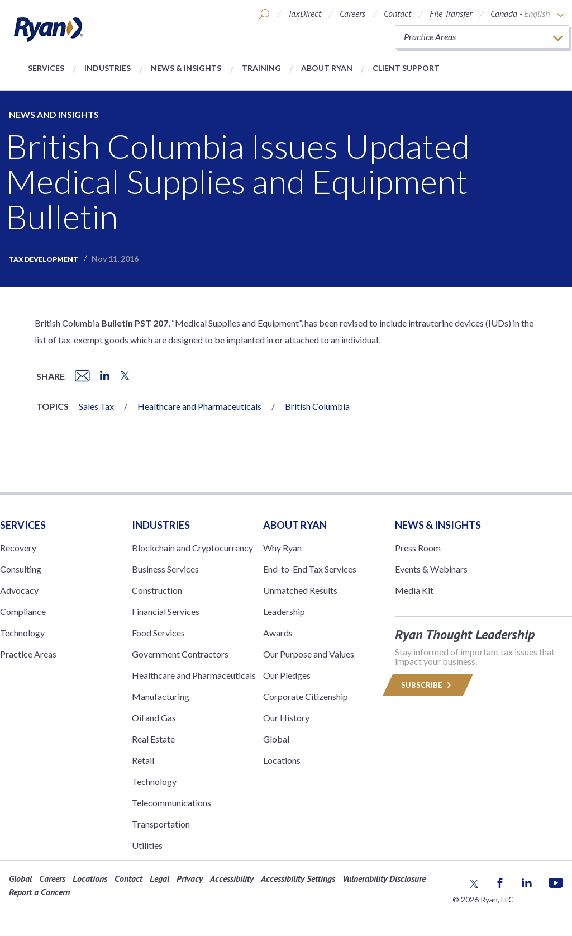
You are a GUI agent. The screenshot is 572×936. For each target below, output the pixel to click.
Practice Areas (28, 654)
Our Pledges (287, 675)
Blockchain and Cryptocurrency (192, 547)
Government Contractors (180, 654)
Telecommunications (171, 802)
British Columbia (317, 406)
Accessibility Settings (298, 878)
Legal (159, 878)
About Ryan (326, 68)
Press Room (418, 547)
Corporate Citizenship (305, 696)
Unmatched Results (300, 590)
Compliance (23, 611)
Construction (157, 590)
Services (46, 68)
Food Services (158, 632)
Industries (107, 68)
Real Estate (153, 739)
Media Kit (414, 590)
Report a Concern (39, 891)
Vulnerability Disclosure (384, 878)
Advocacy (19, 590)
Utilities (147, 845)
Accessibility (232, 878)
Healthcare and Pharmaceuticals (199, 406)
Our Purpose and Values (308, 654)
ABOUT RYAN (295, 525)
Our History (286, 717)
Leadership (284, 611)
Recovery (18, 547)
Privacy (190, 878)
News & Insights (186, 68)
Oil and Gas (154, 717)
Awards (278, 632)
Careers (352, 13)
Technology (22, 632)
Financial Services (165, 611)
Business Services (165, 569)
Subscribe (428, 684)
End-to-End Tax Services (309, 569)
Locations (282, 760)
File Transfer (451, 13)
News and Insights (54, 114)
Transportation (161, 824)
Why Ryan (282, 547)
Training (261, 68)
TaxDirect (304, 13)
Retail (143, 760)
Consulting (20, 569)
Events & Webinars (431, 569)
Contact (397, 13)
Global (276, 739)
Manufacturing (160, 696)
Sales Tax (96, 406)
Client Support (406, 68)
